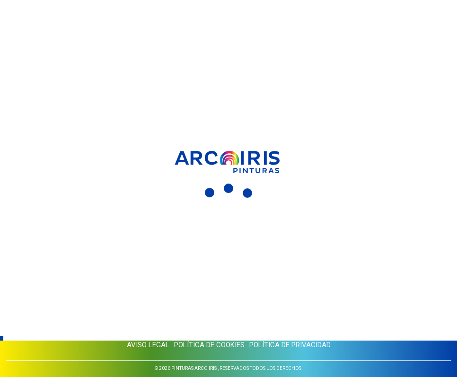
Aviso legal (148, 345)
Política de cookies (209, 345)
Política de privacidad (290, 345)
